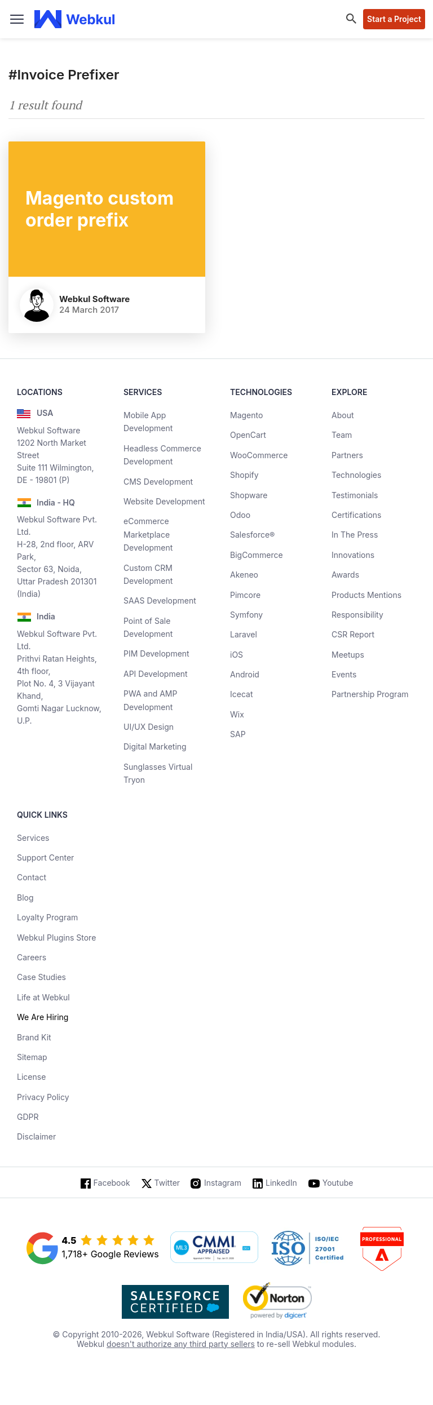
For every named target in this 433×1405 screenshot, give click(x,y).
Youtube (338, 1182)
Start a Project (394, 19)
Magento (246, 415)
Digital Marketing (155, 746)
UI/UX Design (148, 727)
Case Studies (41, 977)
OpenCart (248, 435)
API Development (155, 674)
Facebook (112, 1182)
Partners (347, 455)
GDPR (28, 1117)
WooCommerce (259, 455)
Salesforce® (252, 534)
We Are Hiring (42, 1017)
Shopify (244, 475)
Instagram (222, 1182)
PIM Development (156, 653)
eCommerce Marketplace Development (148, 534)
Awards (345, 574)
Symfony (246, 614)
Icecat (241, 694)
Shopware (249, 495)
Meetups (348, 654)
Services (33, 838)
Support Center (45, 857)
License (31, 1077)
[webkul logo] (74, 19)
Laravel (243, 634)
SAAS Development (159, 600)
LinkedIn (281, 1182)
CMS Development (158, 481)
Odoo (240, 515)
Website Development (164, 501)
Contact (31, 877)
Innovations (353, 555)
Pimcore (245, 595)
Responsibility (357, 614)
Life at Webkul (43, 997)
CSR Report (353, 634)
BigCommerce (256, 555)
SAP (238, 734)
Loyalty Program (47, 917)
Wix (237, 714)
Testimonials (355, 495)
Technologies (356, 475)
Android (244, 674)
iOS (236, 654)
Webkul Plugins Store (56, 937)
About (343, 415)
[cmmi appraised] (214, 1248)
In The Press (355, 534)
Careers (31, 957)
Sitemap (32, 1057)
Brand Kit (34, 1037)
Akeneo (244, 574)
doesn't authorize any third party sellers (181, 1344)
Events (344, 674)
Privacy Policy (43, 1097)
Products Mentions (366, 595)
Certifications (356, 515)
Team (342, 435)
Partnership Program (370, 694)
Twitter (167, 1182)
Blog (25, 897)
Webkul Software (94, 299)
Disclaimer (36, 1136)
